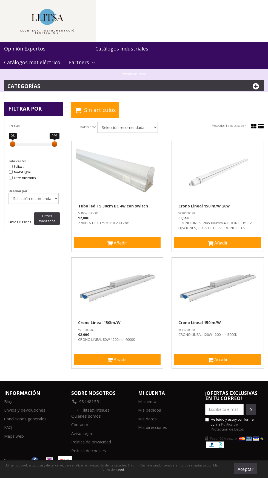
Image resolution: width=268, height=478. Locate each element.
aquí (121, 469)
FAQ (8, 427)
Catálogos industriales (121, 48)
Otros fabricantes (25, 178)
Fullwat (19, 166)
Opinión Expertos (24, 48)
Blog (8, 401)
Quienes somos (86, 416)
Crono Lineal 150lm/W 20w (204, 206)
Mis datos (147, 418)
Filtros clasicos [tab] (19, 222)
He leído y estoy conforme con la (229, 424)
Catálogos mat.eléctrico (32, 62)
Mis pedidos (149, 410)
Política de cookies (88, 450)
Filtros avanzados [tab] (46, 218)
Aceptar (245, 469)
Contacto (79, 424)
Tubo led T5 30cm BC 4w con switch (113, 206)
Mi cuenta (147, 401)
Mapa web (14, 436)
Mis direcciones (152, 427)
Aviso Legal (82, 433)
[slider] (12, 144)
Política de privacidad (91, 442)
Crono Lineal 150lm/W (99, 322)
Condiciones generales (25, 418)
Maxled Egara (22, 172)
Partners (82, 62)
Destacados (70, 48)
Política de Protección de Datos (227, 427)
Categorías (134, 86)
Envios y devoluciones (24, 410)
